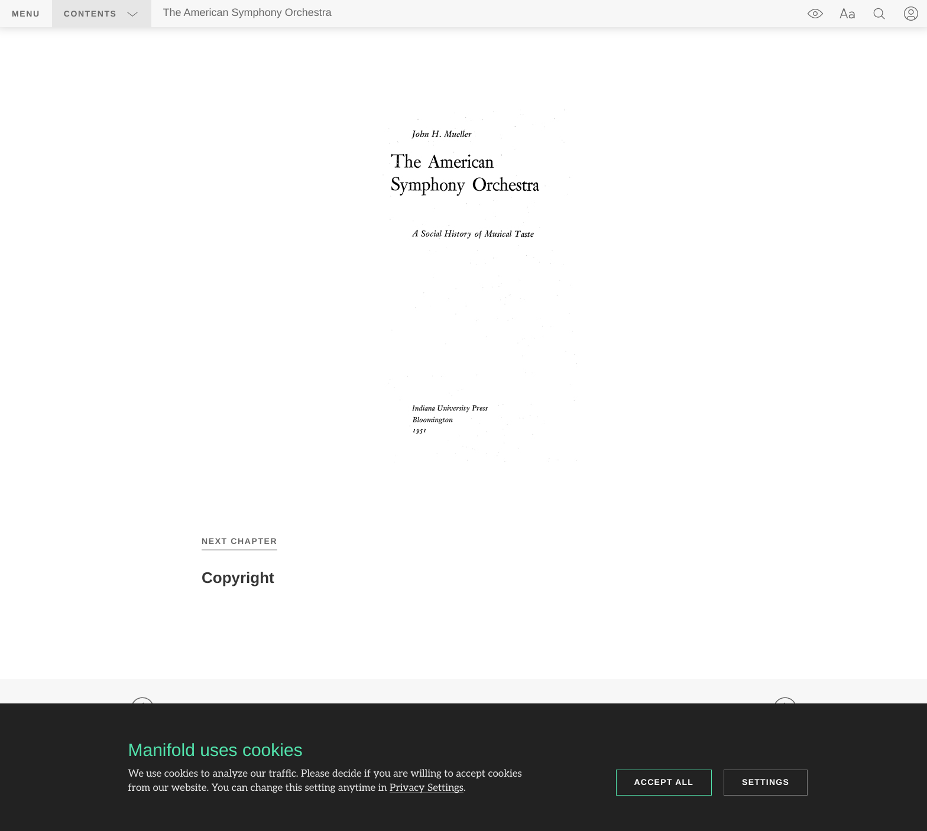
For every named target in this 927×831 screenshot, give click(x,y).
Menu (26, 13)
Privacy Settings (427, 788)
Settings (765, 782)
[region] (463, 285)
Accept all (664, 782)
